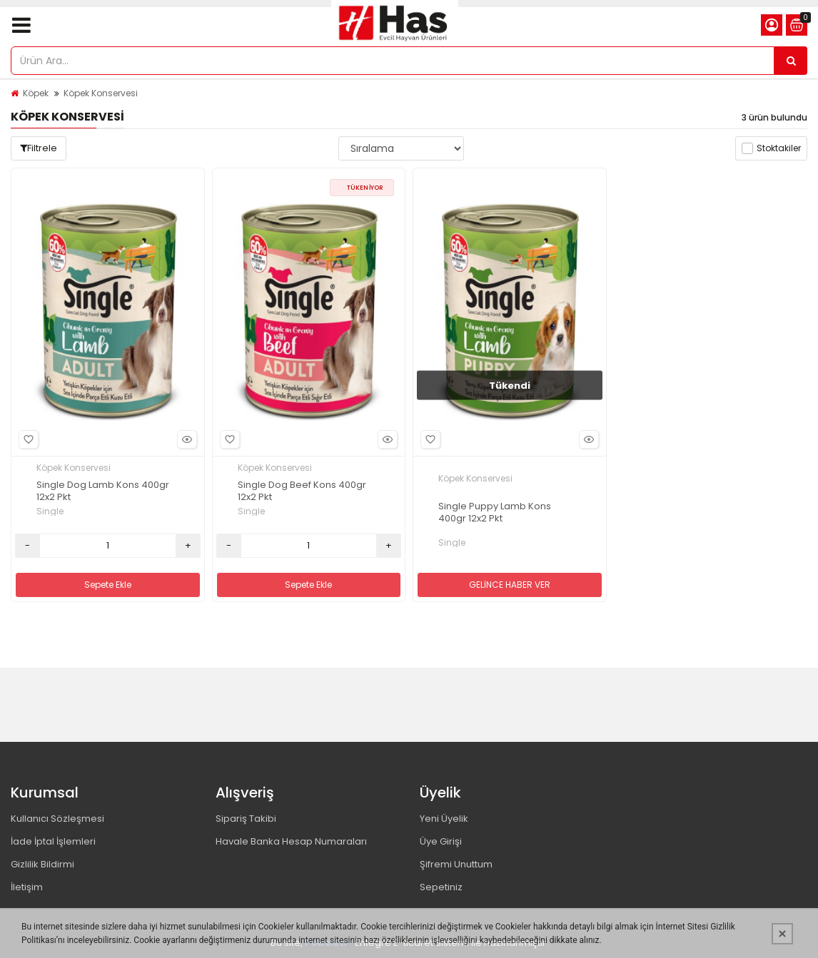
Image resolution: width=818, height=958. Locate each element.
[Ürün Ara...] (790, 60)
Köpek (36, 93)
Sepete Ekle (107, 585)
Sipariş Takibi (246, 818)
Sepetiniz (441, 887)
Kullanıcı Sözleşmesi (57, 818)
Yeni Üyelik (444, 818)
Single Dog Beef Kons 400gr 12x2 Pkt (302, 491)
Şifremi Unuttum (456, 864)
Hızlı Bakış (185, 440)
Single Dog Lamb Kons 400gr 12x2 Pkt (102, 491)
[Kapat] (782, 933)
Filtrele (38, 148)
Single (50, 511)
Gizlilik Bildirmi (42, 864)
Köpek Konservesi (101, 93)
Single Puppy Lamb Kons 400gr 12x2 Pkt (494, 513)
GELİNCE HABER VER (509, 585)
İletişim (27, 887)
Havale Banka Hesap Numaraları (291, 841)
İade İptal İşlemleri (53, 841)
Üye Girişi (441, 841)
